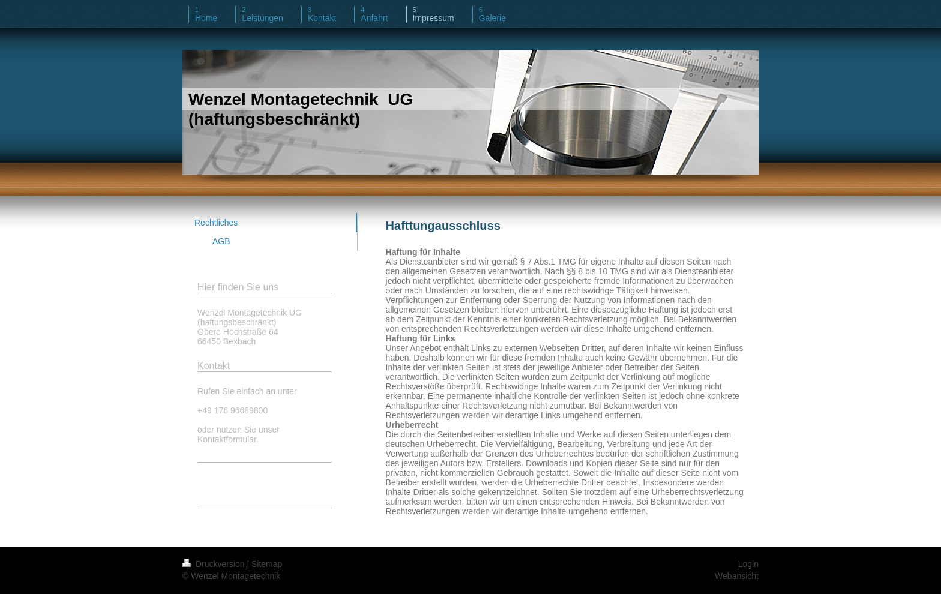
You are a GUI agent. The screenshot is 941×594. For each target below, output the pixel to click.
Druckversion (214, 564)
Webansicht (737, 576)
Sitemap (266, 564)
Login (748, 564)
